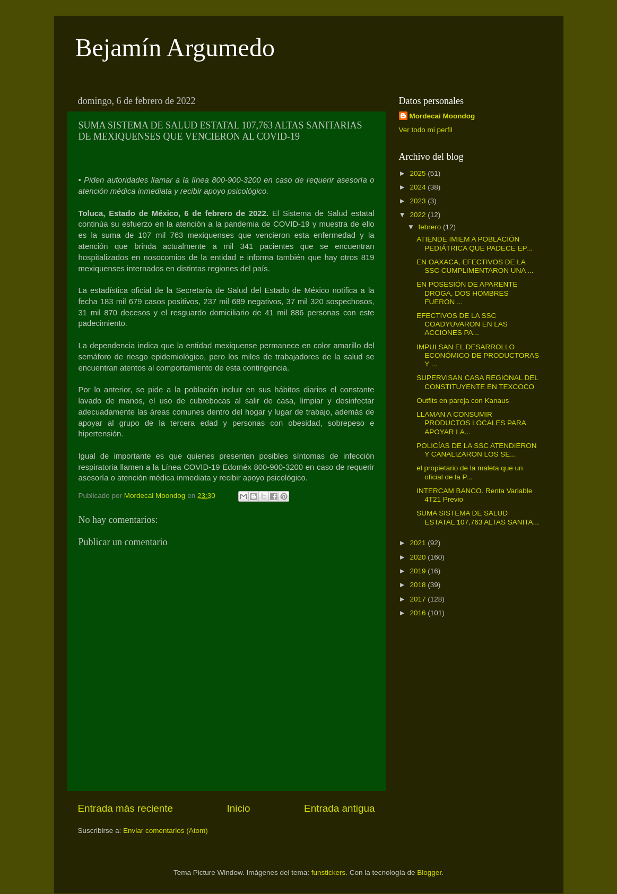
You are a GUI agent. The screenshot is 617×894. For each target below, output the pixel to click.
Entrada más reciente (125, 808)
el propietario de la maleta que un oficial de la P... (469, 472)
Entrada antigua (339, 808)
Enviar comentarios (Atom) (165, 831)
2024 (419, 187)
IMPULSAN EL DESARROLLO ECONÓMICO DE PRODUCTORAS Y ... (477, 355)
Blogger (429, 872)
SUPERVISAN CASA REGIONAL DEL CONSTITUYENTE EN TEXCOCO (477, 382)
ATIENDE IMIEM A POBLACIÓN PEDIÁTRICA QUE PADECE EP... (474, 243)
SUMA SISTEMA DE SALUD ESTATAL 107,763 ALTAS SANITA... (477, 517)
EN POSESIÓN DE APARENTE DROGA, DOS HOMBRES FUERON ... (466, 292)
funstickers (328, 872)
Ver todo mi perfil (426, 130)
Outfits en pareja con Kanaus (462, 401)
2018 (419, 585)
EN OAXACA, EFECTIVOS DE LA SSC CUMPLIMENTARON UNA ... (474, 266)
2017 (419, 599)
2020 (419, 557)
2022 (419, 215)
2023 (419, 201)
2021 (419, 543)
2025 (419, 173)
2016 (419, 613)
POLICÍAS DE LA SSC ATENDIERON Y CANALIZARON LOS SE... (476, 450)
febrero (431, 227)
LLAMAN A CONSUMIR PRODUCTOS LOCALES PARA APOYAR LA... (471, 422)
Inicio (238, 808)
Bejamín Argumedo (175, 47)
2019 (419, 571)
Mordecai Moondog (442, 116)
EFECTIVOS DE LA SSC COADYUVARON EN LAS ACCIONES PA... (462, 324)
